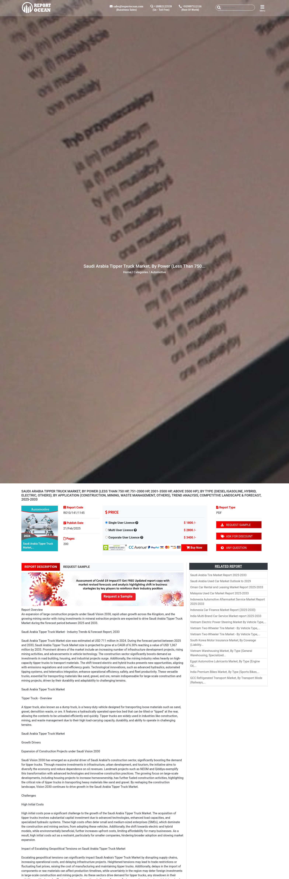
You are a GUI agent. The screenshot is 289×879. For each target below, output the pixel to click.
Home (127, 272)
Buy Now (194, 547)
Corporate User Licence (124, 537)
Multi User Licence (120, 530)
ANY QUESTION (233, 548)
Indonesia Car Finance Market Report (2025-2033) (223, 610)
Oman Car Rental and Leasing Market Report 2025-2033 (226, 587)
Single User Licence (121, 522)
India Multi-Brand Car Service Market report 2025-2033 (225, 616)
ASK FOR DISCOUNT (237, 536)
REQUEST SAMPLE (236, 525)
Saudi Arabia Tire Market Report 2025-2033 (218, 575)
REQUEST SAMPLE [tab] (76, 567)
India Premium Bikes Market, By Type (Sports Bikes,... (225, 672)
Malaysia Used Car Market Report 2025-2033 (219, 593)
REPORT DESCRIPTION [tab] (41, 567)
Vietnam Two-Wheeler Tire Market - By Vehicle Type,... (225, 628)
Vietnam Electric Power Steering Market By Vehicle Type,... (228, 622)
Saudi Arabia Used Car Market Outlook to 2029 (220, 581)
